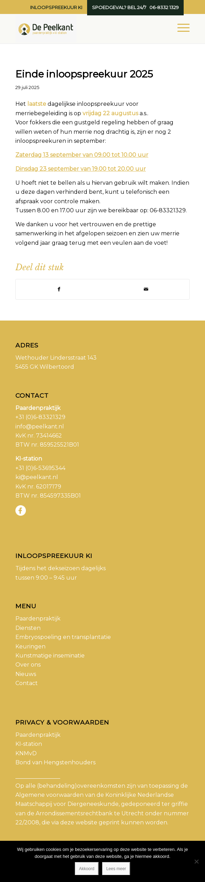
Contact (26, 683)
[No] (196, 861)
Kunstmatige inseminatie (50, 655)
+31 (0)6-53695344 (40, 468)
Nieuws (25, 674)
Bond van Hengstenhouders (55, 762)
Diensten (28, 628)
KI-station (28, 744)
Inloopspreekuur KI (56, 7)
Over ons (28, 664)
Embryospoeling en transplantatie (63, 637)
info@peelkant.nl (39, 426)
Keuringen (30, 646)
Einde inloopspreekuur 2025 (84, 74)
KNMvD (26, 753)
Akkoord (86, 868)
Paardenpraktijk (38, 618)
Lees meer (116, 868)
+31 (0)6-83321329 (40, 417)
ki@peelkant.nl (36, 477)
